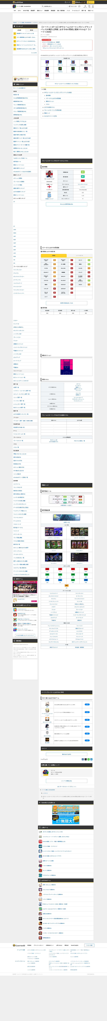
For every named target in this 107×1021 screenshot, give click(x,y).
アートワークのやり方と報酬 (20, 571)
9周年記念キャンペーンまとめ (54, 44)
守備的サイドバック (53, 615)
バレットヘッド (79, 636)
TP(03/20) (86, 69)
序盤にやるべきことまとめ (19, 454)
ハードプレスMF (17, 334)
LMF (47, 575)
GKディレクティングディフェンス (79, 642)
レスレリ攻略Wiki (31, 963)
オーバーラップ (79, 617)
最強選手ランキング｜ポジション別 (25, 33)
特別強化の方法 (17, 464)
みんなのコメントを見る (50, 116)
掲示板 (31, 30)
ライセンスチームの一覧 (19, 434)
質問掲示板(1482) (17, 114)
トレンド (54, 545)
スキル (47, 104)
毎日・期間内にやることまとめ (20, 151)
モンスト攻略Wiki (74, 956)
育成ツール (90, 10)
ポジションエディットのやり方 (20, 380)
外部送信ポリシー (50, 945)
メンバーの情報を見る (66, 781)
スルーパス (78, 393)
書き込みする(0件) (66, 754)
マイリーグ (16, 531)
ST (73, 570)
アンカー (54, 609)
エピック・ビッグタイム (79, 532)
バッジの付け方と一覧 (18, 557)
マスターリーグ (17, 524)
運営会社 (67, 945)
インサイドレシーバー (54, 601)
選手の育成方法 (17, 457)
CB (60, 581)
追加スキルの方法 (17, 460)
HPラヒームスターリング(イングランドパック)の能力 (58, 92)
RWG (86, 570)
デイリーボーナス (17, 534)
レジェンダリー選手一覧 (19, 404)
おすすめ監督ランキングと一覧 (20, 414)
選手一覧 (84, 10)
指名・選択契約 (61, 10)
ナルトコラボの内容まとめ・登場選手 (51, 42)
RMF (86, 575)
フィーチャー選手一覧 (18, 400)
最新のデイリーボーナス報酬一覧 (21, 145)
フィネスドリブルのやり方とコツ (21, 574)
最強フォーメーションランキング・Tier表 (27, 45)
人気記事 (19, 30)
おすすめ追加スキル (49, 107)
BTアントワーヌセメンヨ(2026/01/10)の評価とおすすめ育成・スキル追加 (27, 41)
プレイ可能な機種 (17, 537)
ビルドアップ (54, 617)
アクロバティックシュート (78, 399)
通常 (47, 63)
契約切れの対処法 (17, 490)
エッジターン (78, 385)
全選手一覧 (16, 387)
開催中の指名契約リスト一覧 (20, 131)
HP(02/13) (47, 69)
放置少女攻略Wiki (31, 966)
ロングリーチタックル (54, 642)
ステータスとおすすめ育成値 (53, 98)
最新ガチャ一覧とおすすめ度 (20, 128)
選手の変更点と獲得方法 (19, 494)
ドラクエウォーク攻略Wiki (33, 958)
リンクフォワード (54, 593)
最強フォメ (39, 10)
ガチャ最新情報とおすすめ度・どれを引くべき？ (27, 37)
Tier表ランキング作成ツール (20, 158)
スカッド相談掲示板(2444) (19, 111)
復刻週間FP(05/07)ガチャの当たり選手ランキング (27, 48)
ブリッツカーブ (79, 633)
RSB (86, 581)
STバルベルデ (52, 48)
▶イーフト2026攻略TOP (19, 88)
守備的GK (53, 620)
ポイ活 (67, 2)
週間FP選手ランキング (18, 168)
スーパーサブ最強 (17, 185)
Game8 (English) (74, 945)
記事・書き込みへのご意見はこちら (66, 786)
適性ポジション (50, 101)
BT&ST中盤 (26, 10)
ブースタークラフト (18, 554)
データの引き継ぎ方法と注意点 (20, 507)
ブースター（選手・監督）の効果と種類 (23, 420)
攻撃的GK (79, 620)
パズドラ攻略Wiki (53, 956)
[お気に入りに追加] (72, 6)
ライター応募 (89, 945)
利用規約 (29, 945)
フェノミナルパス (54, 636)
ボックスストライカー (54, 596)
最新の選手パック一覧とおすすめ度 (21, 138)
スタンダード (79, 558)
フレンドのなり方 (17, 487)
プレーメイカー (79, 609)
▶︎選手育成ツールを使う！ (67, 500)
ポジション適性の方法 (18, 467)
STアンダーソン (60, 48)
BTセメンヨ (45, 48)
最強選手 (33, 10)
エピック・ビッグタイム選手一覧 (21, 394)
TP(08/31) (60, 69)
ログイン (90, 2)
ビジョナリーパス (54, 633)
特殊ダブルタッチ (79, 628)
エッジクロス (79, 631)
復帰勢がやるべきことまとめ (20, 148)
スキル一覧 (16, 447)
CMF (73, 575)
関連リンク (47, 113)
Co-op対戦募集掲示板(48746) (20, 98)
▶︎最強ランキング (49, 196)
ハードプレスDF (17, 354)
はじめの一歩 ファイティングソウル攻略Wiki (80, 966)
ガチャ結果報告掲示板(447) (20, 108)
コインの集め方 (17, 474)
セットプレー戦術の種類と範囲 (20, 564)
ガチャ (19, 10)
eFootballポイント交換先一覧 (20, 477)
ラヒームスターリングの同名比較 (52, 110)
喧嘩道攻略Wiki (73, 969)
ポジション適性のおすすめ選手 (20, 547)
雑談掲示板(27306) (17, 101)
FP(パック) (60, 63)
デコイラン (53, 598)
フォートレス (79, 625)
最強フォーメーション (18, 165)
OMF (60, 575)
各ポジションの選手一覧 (19, 407)
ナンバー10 (79, 601)
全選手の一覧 (66, 518)
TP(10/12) (73, 69)
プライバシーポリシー (39, 945)
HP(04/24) (47, 76)
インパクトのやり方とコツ (19, 504)
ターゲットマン (79, 596)
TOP (15, 10)
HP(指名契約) (73, 63)
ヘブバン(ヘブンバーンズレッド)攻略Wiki (79, 961)
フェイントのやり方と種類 (19, 514)
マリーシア (78, 390)
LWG (47, 570)
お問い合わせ (59, 945)
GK (66, 586)
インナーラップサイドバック (79, 615)
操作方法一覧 (16, 544)
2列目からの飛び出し (79, 604)
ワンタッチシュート (78, 400)
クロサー (54, 606)
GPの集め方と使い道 (18, 470)
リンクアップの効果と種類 (19, 124)
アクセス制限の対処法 (18, 541)
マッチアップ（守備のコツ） (20, 510)
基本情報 (48, 95)
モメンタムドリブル (53, 628)
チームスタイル (17, 521)
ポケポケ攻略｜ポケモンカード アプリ (78, 953)
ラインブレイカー (79, 593)
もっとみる (34, 52)
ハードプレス (54, 612)
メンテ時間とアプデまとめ (19, 121)
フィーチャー (54, 558)
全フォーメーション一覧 (19, 377)
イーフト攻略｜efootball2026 (48, 789)
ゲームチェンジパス (53, 631)
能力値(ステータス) (18, 527)
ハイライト (82, 187)
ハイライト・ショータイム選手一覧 (21, 390)
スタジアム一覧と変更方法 (19, 567)
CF (60, 570)
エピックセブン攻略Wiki (54, 961)
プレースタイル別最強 (18, 181)
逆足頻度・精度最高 (79, 647)
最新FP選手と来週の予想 (19, 134)
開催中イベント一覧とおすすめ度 (21, 141)
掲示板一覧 (16, 94)
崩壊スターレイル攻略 (32, 956)
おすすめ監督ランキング (19, 191)
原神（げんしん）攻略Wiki (33, 961)
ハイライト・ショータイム (54, 532)
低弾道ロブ (78, 394)
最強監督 (53, 10)
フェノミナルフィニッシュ (54, 625)
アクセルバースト (79, 639)
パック (68, 10)
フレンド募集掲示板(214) (19, 104)
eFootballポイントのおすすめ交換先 (22, 171)
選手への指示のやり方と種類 (20, 561)
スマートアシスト (17, 551)
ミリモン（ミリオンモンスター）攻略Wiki (58, 969)
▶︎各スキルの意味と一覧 (79, 440)
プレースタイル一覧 (18, 440)
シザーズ (78, 384)
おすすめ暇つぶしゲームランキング (26, 635)
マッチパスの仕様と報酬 (19, 500)
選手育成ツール (17, 161)
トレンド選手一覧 (17, 397)
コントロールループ (78, 397)
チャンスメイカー (54, 604)
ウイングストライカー (83, 184)
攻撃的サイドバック (79, 612)
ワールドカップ (75, 10)
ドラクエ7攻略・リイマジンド (34, 953)
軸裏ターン (78, 387)
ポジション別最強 (17, 178)
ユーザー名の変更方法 (18, 497)
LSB (47, 581)
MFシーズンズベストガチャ (56, 46)
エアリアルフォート (53, 639)
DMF (73, 581)
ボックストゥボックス (79, 606)
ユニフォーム (16, 484)
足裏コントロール (78, 388)
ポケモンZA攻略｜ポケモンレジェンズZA (36, 950)
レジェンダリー (79, 545)
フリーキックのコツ (18, 517)
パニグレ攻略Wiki (31, 969)
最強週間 (47, 10)
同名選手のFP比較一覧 (18, 427)
